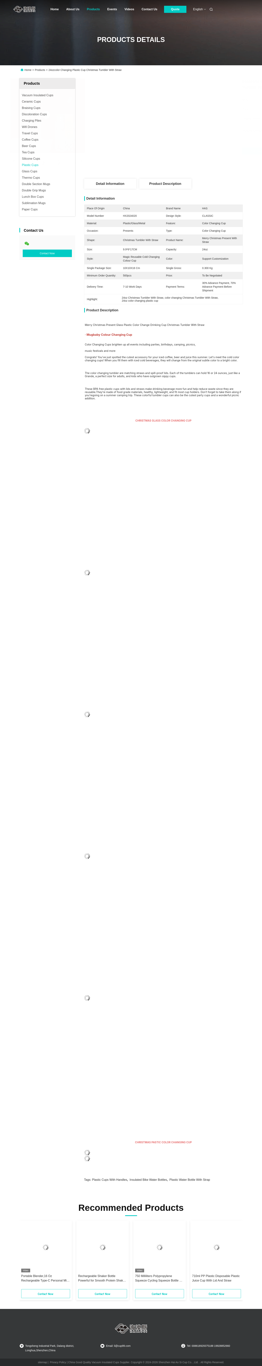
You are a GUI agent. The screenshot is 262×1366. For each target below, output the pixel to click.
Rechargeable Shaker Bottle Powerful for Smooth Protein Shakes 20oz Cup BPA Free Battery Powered (102, 1278)
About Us (72, 9)
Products (93, 9)
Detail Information (110, 184)
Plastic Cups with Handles (109, 1179)
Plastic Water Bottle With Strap (189, 1179)
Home (54, 9)
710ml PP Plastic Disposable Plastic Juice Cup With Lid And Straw (216, 1278)
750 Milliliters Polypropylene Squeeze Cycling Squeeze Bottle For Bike (159, 1278)
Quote (175, 9)
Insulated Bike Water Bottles (148, 1179)
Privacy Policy (58, 1362)
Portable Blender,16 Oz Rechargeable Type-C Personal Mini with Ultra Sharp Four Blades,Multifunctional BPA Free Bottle (45, 1278)
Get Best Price (183, 151)
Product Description (165, 184)
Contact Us (149, 9)
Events (112, 9)
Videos (129, 9)
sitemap (42, 1362)
